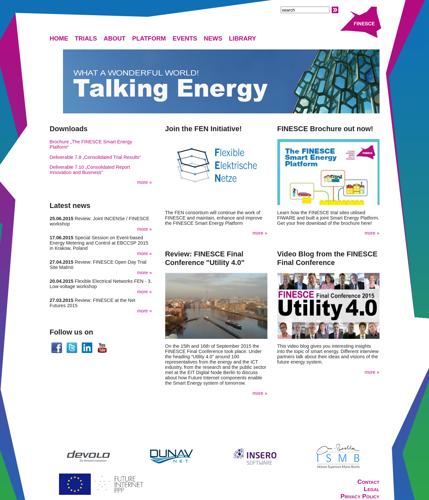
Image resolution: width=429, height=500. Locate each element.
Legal (372, 488)
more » (144, 182)
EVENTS (184, 38)
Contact (368, 481)
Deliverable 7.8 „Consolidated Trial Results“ (95, 157)
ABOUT (115, 38)
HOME (59, 38)
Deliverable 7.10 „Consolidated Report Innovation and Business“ (90, 169)
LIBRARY (242, 38)
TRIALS (86, 38)
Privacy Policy (359, 496)
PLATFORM (149, 38)
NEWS (213, 38)
